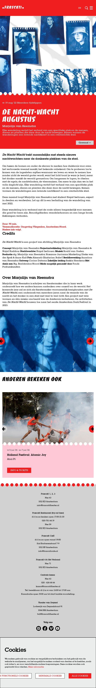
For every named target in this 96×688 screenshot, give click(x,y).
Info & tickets (19, 478)
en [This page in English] (79, 8)
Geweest (85, 150)
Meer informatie (36, 666)
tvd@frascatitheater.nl (48, 622)
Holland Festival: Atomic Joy (26, 463)
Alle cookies (80, 675)
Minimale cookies (50, 675)
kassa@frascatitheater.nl (48, 594)
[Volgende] (90, 349)
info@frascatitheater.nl (48, 513)
